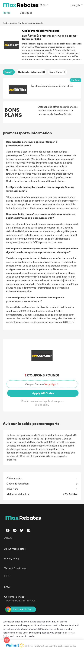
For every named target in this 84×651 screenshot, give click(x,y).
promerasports (36, 23)
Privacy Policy (11, 558)
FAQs (7, 586)
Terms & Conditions (15, 568)
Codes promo (9, 23)
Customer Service (14, 596)
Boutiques (22, 23)
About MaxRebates (14, 548)
